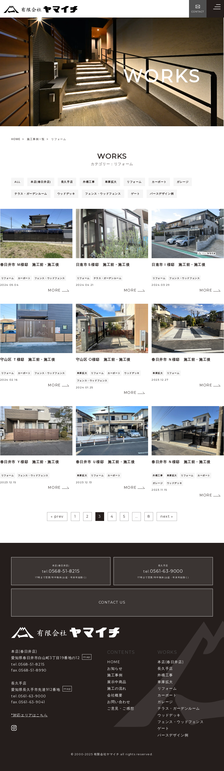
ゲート (135, 193)
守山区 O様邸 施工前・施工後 (103, 359)
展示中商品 (116, 682)
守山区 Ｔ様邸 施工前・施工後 (27, 359)
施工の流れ (116, 688)
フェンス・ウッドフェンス (103, 193)
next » (166, 516)
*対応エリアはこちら (29, 715)
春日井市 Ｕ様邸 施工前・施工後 (105, 462)
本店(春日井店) (41, 181)
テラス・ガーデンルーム (30, 193)
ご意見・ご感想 (120, 708)
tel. (61, 571)
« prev (57, 516)
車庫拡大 (111, 181)
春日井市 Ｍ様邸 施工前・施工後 (29, 265)
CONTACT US (112, 602)
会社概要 (114, 695)
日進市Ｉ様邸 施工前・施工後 (178, 265)
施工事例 (114, 675)
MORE (54, 290)
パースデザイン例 (162, 193)
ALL (17, 181)
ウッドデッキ (66, 193)
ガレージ (183, 181)
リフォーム (134, 181)
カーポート (159, 181)
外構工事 (89, 181)
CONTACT (197, 11)
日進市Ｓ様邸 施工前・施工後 (103, 265)
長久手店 (67, 181)
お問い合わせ (118, 702)
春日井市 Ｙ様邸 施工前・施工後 (29, 462)
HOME (15, 139)
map (86, 657)
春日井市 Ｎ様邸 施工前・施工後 (181, 359)
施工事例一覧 (36, 139)
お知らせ (114, 668)
